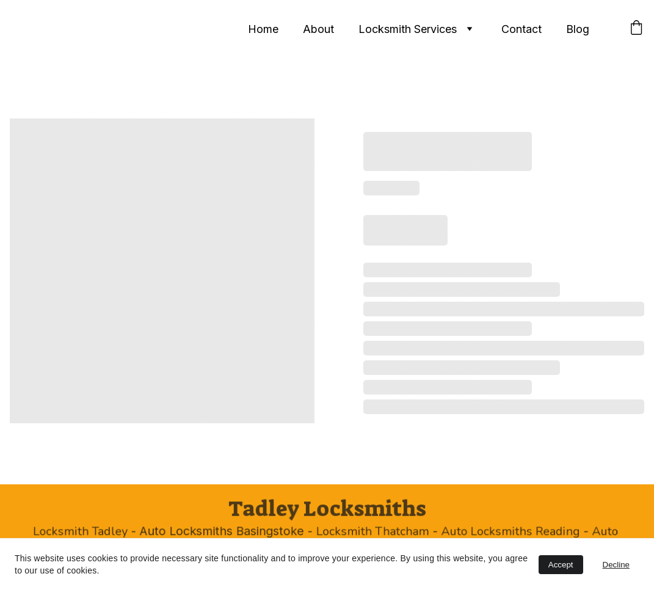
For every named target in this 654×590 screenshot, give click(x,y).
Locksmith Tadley (86, 532)
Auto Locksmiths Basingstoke (224, 532)
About (318, 29)
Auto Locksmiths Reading (506, 532)
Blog (577, 29)
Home (263, 29)
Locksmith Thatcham (371, 532)
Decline (616, 564)
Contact (521, 29)
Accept (560, 564)
